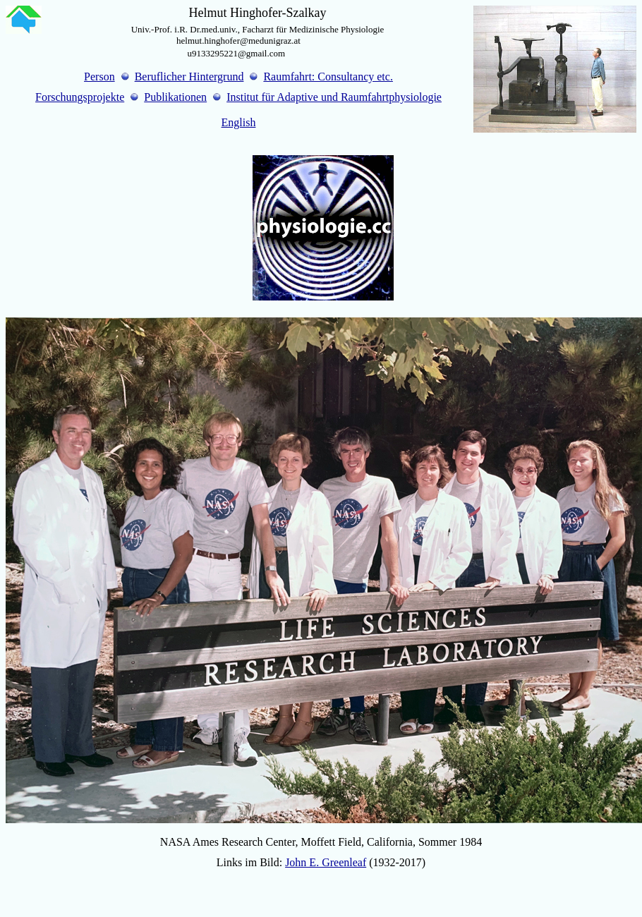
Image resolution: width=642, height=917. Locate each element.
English (239, 122)
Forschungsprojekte (79, 97)
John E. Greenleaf (325, 862)
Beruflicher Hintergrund (189, 77)
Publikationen (175, 97)
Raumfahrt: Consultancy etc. (328, 77)
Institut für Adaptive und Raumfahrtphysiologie (334, 97)
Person (99, 77)
